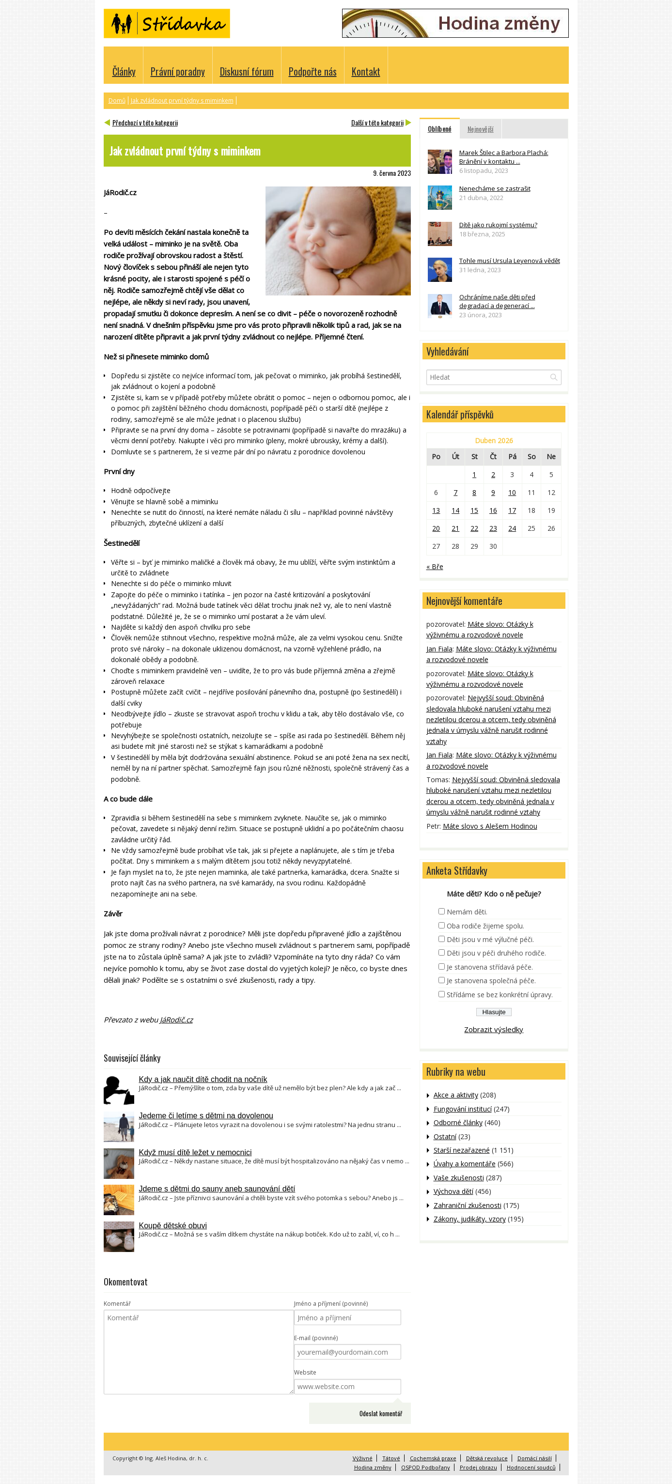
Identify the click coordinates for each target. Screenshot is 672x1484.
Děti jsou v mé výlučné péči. (490, 939)
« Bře (434, 566)
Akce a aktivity (456, 1094)
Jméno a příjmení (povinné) (331, 1303)
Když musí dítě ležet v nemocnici (195, 1152)
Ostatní (445, 1136)
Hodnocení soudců (531, 1467)
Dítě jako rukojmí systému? (498, 224)
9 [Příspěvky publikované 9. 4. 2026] (493, 492)
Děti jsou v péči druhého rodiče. (496, 953)
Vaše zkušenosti (459, 1177)
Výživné (363, 1458)
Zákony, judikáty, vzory (470, 1218)
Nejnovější (481, 129)
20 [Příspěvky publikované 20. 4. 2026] (436, 528)
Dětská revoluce (487, 1458)
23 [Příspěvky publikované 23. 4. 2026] (493, 528)
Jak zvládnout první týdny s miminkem (182, 100)
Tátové (391, 1458)
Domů (117, 100)
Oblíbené (440, 129)
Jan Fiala (439, 648)
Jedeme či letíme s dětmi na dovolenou (206, 1116)
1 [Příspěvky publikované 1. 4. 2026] (474, 474)
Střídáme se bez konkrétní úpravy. (500, 994)
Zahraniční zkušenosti (467, 1205)
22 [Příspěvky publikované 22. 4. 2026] (474, 528)
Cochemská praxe (433, 1458)
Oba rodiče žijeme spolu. (485, 925)
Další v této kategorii (377, 122)
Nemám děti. (467, 911)
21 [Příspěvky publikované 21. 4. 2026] (455, 528)
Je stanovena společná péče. (491, 980)
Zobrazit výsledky (493, 1029)
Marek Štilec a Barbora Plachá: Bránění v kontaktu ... (503, 157)
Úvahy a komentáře (465, 1163)
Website (305, 1372)
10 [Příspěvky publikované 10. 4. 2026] (512, 492)
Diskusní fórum (247, 71)
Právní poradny (178, 71)
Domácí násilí (534, 1458)
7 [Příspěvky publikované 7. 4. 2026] (455, 492)
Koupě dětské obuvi (173, 1225)
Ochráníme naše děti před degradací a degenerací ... (497, 301)
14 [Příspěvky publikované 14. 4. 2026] (455, 510)
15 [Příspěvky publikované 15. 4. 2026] (474, 510)
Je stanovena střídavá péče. (490, 967)
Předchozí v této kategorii (145, 122)
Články (124, 71)
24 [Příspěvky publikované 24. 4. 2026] (512, 528)
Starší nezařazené (462, 1150)
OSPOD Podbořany (425, 1467)
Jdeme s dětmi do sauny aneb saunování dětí (217, 1189)
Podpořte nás (313, 71)
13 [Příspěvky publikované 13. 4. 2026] (436, 510)
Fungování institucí (463, 1108)
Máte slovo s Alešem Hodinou (490, 826)
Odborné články (458, 1122)
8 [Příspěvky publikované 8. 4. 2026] (474, 492)
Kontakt (366, 71)
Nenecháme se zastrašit (495, 188)
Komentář (117, 1303)
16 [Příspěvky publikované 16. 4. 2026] (493, 510)
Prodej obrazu (478, 1467)
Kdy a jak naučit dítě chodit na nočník (203, 1079)
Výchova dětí (453, 1191)
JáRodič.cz (176, 1019)
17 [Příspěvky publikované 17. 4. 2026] (512, 510)
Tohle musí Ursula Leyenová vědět (509, 260)
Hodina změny (372, 1467)
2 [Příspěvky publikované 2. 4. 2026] (493, 474)
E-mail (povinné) (316, 1338)
